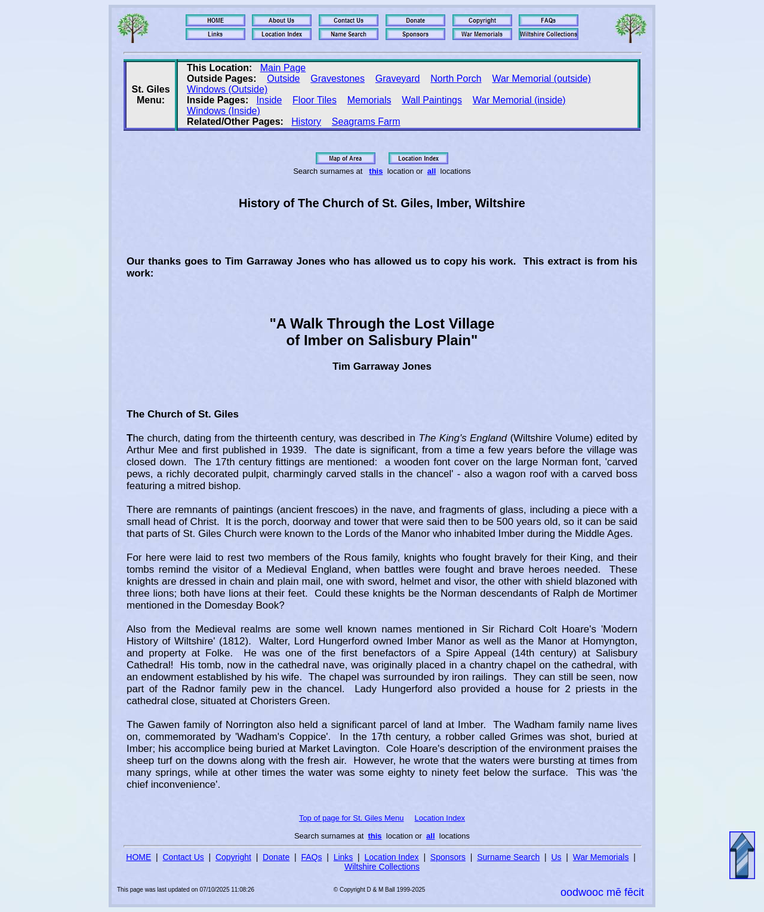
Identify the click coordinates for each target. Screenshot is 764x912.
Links (343, 857)
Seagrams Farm (366, 121)
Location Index (440, 817)
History (306, 121)
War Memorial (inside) (519, 100)
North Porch (455, 78)
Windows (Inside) (223, 111)
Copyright (233, 857)
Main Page (283, 68)
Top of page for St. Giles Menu (351, 817)
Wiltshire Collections (382, 866)
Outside (283, 78)
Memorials (369, 100)
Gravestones (337, 78)
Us (556, 857)
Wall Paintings (432, 100)
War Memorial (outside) (541, 78)
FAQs (311, 857)
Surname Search (508, 857)
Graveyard (397, 78)
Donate (276, 857)
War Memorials (601, 857)
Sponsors (448, 857)
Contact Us (183, 857)
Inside (269, 100)
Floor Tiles (314, 100)
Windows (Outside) (227, 89)
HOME (138, 857)
